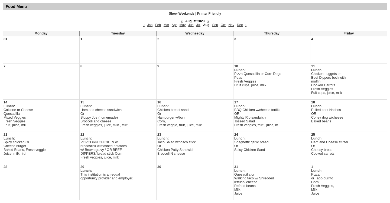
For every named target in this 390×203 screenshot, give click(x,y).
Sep (215, 25)
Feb (158, 25)
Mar (166, 25)
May (183, 25)
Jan (149, 25)
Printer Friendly (209, 13)
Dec (240, 25)
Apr (174, 25)
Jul (198, 25)
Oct (223, 25)
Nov (231, 25)
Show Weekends (181, 13)
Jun (190, 25)
